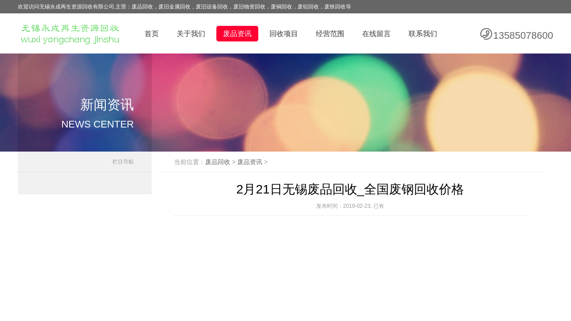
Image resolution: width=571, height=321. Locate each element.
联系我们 (423, 33)
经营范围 (330, 33)
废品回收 (217, 161)
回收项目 (283, 33)
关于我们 (191, 33)
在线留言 (376, 33)
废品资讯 (237, 33)
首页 (152, 33)
